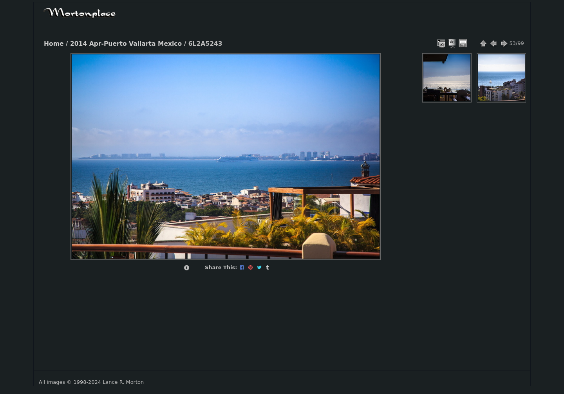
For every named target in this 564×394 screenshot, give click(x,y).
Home (53, 43)
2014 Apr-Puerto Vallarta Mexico (126, 43)
